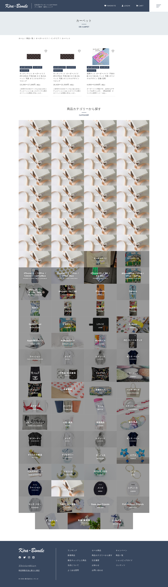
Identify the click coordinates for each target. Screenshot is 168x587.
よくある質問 (73, 570)
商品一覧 (119, 555)
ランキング (72, 550)
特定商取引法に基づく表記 (29, 570)
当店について (73, 565)
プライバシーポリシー (27, 566)
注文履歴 (95, 560)
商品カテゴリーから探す (102, 555)
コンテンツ (120, 565)
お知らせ (95, 565)
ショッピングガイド (124, 560)
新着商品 (71, 555)
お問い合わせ (97, 570)
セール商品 (96, 550)
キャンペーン (121, 550)
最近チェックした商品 (77, 560)
